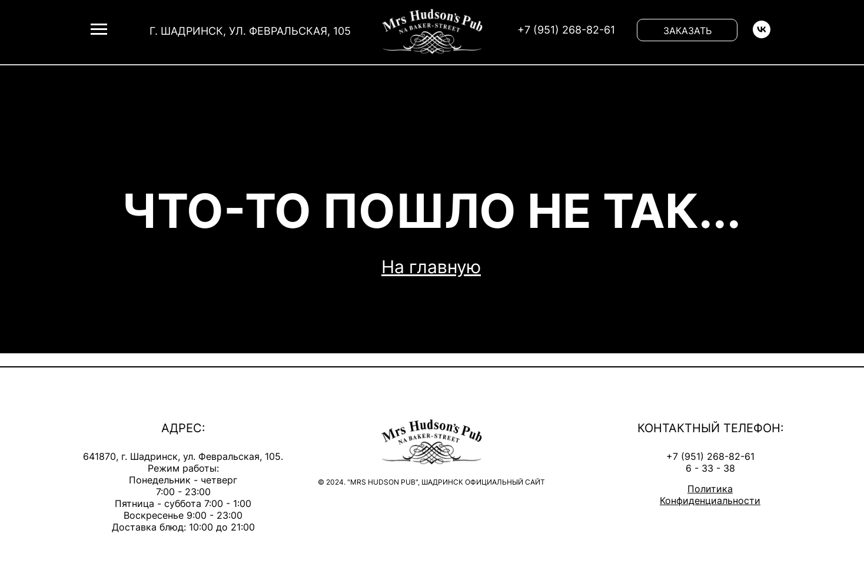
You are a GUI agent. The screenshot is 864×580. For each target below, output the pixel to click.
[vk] (761, 35)
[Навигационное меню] (99, 29)
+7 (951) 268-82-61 (710, 456)
